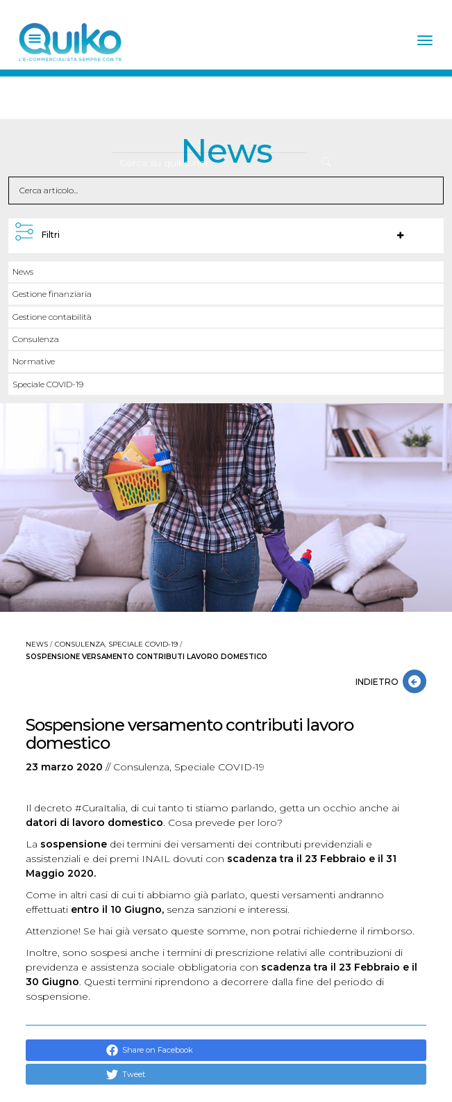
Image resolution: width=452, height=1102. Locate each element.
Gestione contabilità (52, 316)
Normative (33, 361)
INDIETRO (379, 681)
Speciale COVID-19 (47, 384)
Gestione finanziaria (52, 294)
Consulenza (35, 339)
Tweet (125, 1074)
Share (126, 1050)
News (22, 271)
